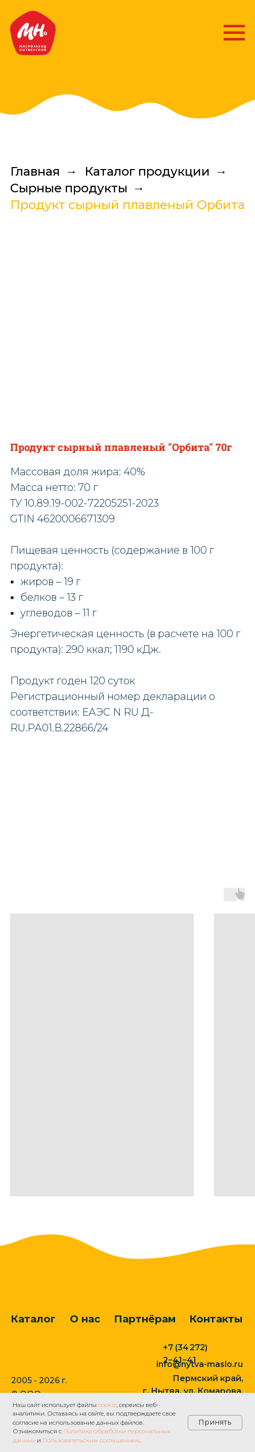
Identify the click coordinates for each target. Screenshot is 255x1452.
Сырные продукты (69, 188)
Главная (35, 171)
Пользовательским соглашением (91, 1440)
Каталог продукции (147, 171)
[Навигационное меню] (234, 33)
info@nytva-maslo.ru (199, 1364)
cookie (107, 1404)
